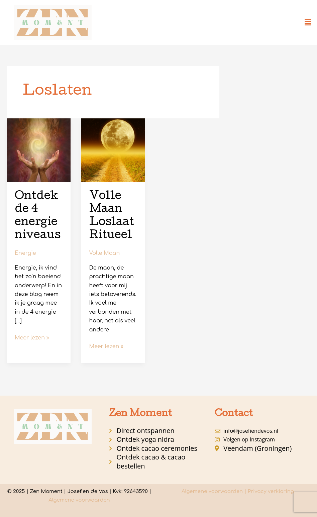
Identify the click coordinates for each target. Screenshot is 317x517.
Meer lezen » (32, 337)
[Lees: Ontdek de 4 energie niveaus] (39, 150)
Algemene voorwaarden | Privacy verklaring (238, 491)
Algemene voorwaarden (79, 500)
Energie (25, 253)
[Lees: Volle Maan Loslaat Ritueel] (113, 150)
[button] (308, 22)
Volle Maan (104, 253)
